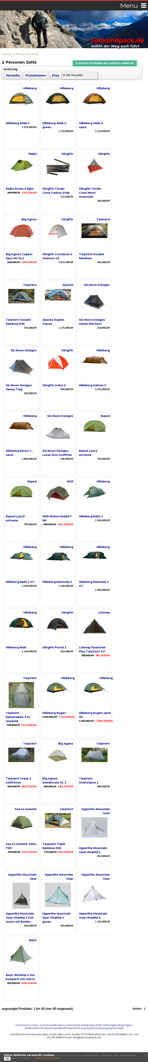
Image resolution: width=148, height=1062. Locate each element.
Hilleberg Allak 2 (17, 123)
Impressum (22, 1025)
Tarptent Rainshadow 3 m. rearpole (18, 717)
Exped (105, 416)
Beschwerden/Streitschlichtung (65, 1028)
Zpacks (68, 285)
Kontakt (119, 1028)
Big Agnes (29, 219)
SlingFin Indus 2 (54, 385)
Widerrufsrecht (34, 1028)
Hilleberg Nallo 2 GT (20, 582)
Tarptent (103, 219)
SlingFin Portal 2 (54, 647)
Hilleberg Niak (16, 647)
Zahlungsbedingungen (117, 1025)
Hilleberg (30, 88)
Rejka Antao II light (20, 188)
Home (6, 54)
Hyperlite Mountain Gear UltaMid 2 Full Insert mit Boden (20, 917)
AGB (98, 1025)
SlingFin (67, 154)
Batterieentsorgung (99, 1028)
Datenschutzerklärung (80, 1025)
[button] (104, 63)
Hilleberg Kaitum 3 (92, 385)
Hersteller (13, 75)
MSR (70, 481)
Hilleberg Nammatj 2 (57, 582)
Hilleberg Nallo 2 (91, 516)
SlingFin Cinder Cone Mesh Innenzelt (90, 193)
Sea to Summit (26, 809)
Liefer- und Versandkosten (47, 1025)
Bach (33, 940)
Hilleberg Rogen (54, 713)
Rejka (33, 154)
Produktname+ (36, 75)
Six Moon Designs (97, 285)
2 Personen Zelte (26, 54)
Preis (55, 75)
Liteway (104, 612)
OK (7, 1058)
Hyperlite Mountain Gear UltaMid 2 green (56, 917)
